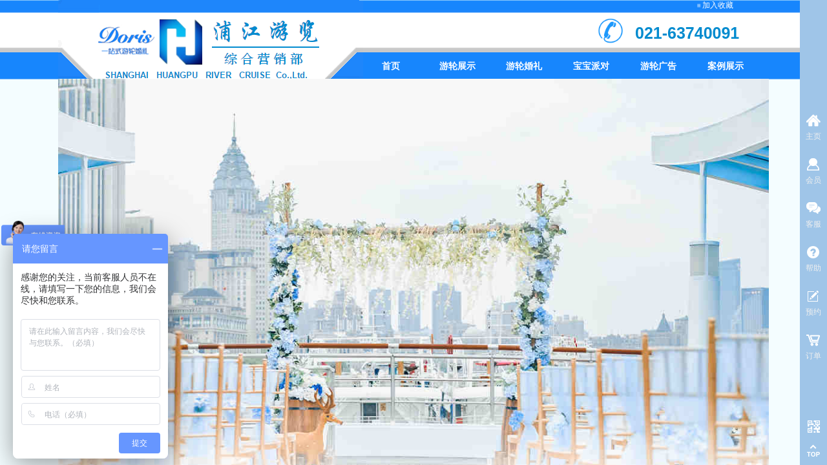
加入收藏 (717, 5)
